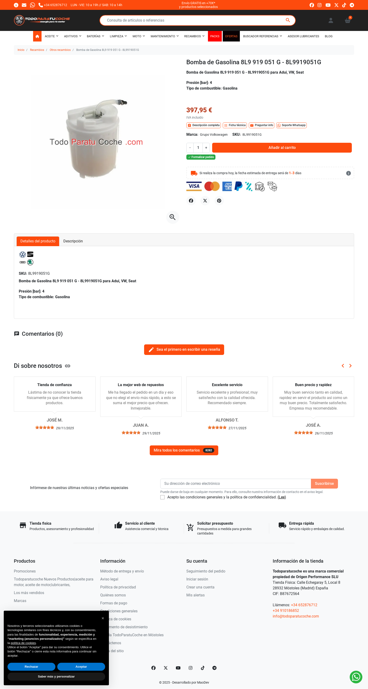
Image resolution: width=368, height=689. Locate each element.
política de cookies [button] (23, 643)
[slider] (44, 427)
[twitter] (336, 5)
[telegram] (352, 5)
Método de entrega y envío (122, 571)
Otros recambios (60, 50)
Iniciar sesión (197, 579)
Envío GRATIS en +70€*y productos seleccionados (198, 5)
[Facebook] (153, 668)
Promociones (25, 571)
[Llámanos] (52, 5)
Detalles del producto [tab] (37, 241)
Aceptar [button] (81, 666)
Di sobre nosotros (42, 365)
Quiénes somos (113, 595)
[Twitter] (165, 668)
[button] (347, 20)
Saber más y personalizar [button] (56, 676)
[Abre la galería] (172, 217)
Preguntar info (261, 125)
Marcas (20, 601)
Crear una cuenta (200, 587)
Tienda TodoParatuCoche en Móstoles (132, 635)
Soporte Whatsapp (291, 125)
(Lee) (282, 497)
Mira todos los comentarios (184, 450)
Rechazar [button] (31, 666)
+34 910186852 (286, 610)
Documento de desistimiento (124, 627)
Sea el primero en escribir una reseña (184, 349)
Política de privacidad (118, 587)
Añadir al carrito (282, 147)
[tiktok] (344, 5)
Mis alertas (195, 595)
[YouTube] (178, 668)
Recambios (37, 50)
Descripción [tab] (73, 241)
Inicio (21, 50)
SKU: (236, 134)
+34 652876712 (304, 605)
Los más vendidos (29, 593)
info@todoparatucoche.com (296, 616)
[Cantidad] (198, 148)
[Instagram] (191, 668)
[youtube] (328, 5)
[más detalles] (348, 173)
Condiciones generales (119, 611)
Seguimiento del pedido (205, 571)
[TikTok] (202, 668)
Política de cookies (115, 619)
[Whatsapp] (32, 5)
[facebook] (312, 5)
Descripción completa (204, 125)
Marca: (192, 134)
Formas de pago (113, 603)
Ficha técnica (235, 125)
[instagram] (320, 5)
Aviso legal (109, 579)
